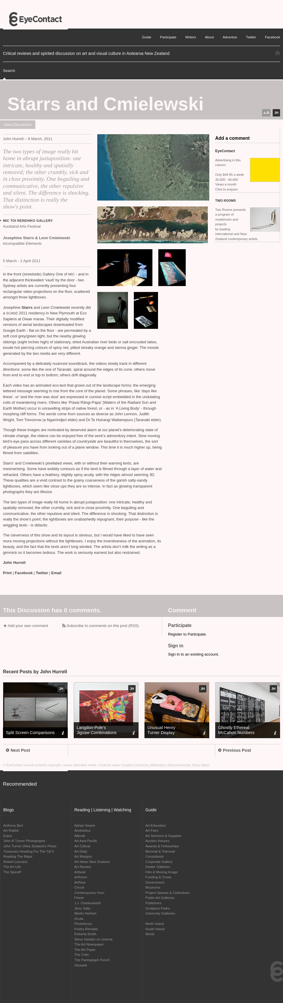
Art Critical (82, 846)
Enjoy (7, 836)
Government (154, 882)
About (209, 37)
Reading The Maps (17, 856)
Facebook (24, 573)
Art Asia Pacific (85, 841)
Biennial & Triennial (160, 851)
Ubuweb (80, 965)
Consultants (154, 856)
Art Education (155, 825)
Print (7, 573)
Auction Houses (157, 841)
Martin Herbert (85, 913)
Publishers (153, 903)
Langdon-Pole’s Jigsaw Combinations (96, 730)
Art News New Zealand (92, 862)
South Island (154, 929)
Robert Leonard (15, 862)
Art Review (82, 867)
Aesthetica (82, 830)
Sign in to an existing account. (193, 654)
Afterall (79, 836)
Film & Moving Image (161, 872)
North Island (154, 923)
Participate (168, 37)
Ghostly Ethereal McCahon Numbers (236, 730)
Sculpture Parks (157, 908)
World (149, 934)
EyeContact (35, 19)
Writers (190, 37)
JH (276, 112)
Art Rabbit (11, 830)
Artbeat (79, 872)
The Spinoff (12, 872)
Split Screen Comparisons (30, 732)
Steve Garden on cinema (93, 939)
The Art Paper (85, 949)
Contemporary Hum (89, 892)
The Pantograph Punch (92, 960)
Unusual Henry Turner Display (161, 730)
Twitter (42, 573)
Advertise (230, 37)
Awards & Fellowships (162, 846)
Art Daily (80, 851)
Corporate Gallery (158, 862)
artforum (80, 877)
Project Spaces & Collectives (167, 892)
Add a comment (232, 138)
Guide (146, 37)
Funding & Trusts (158, 877)
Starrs (28, 307)
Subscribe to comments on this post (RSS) (103, 625)
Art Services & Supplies (163, 836)
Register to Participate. (187, 634)
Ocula (78, 918)
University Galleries (160, 913)
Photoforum (83, 923)
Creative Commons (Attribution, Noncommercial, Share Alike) (165, 765)
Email (56, 573)
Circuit (79, 887)
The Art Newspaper (89, 944)
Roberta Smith (85, 934)
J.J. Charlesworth (87, 903)
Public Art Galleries (160, 897)
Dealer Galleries (157, 867)
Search (9, 70)
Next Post (18, 750)
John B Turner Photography (24, 841)
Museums (152, 887)
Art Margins (83, 856)
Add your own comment (28, 625)
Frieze (79, 897)
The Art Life (12, 867)
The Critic (81, 954)
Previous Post (234, 750)
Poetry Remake (86, 929)
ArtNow (79, 882)
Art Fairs (151, 830)
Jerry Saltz (82, 908)
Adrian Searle (84, 825)
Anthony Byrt (13, 825)
